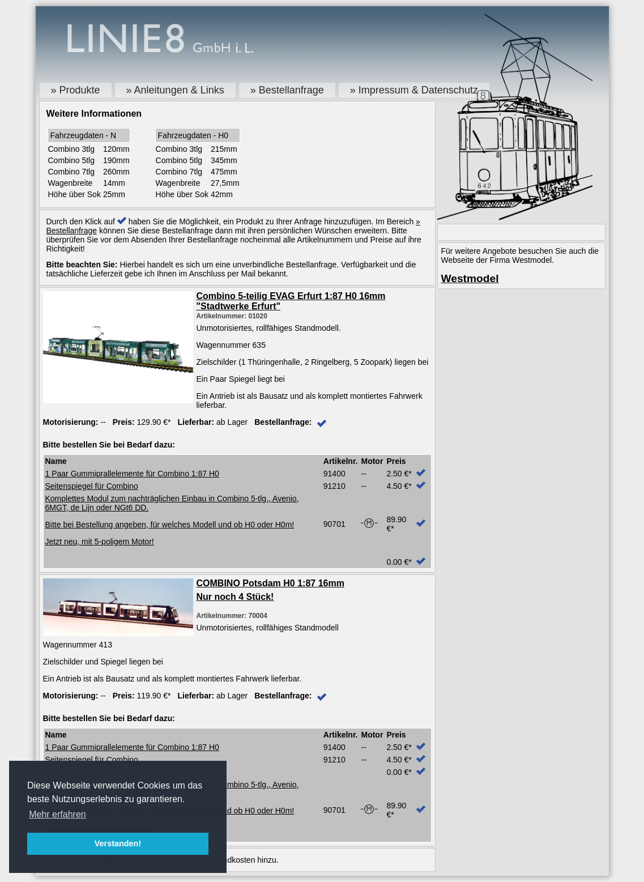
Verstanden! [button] (118, 843)
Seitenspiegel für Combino (91, 486)
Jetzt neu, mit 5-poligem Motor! (99, 541)
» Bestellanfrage (287, 90)
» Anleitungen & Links (175, 90)
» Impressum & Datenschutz (414, 90)
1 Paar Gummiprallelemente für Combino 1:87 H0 (132, 473)
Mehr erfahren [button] (57, 814)
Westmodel (470, 278)
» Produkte (75, 90)
